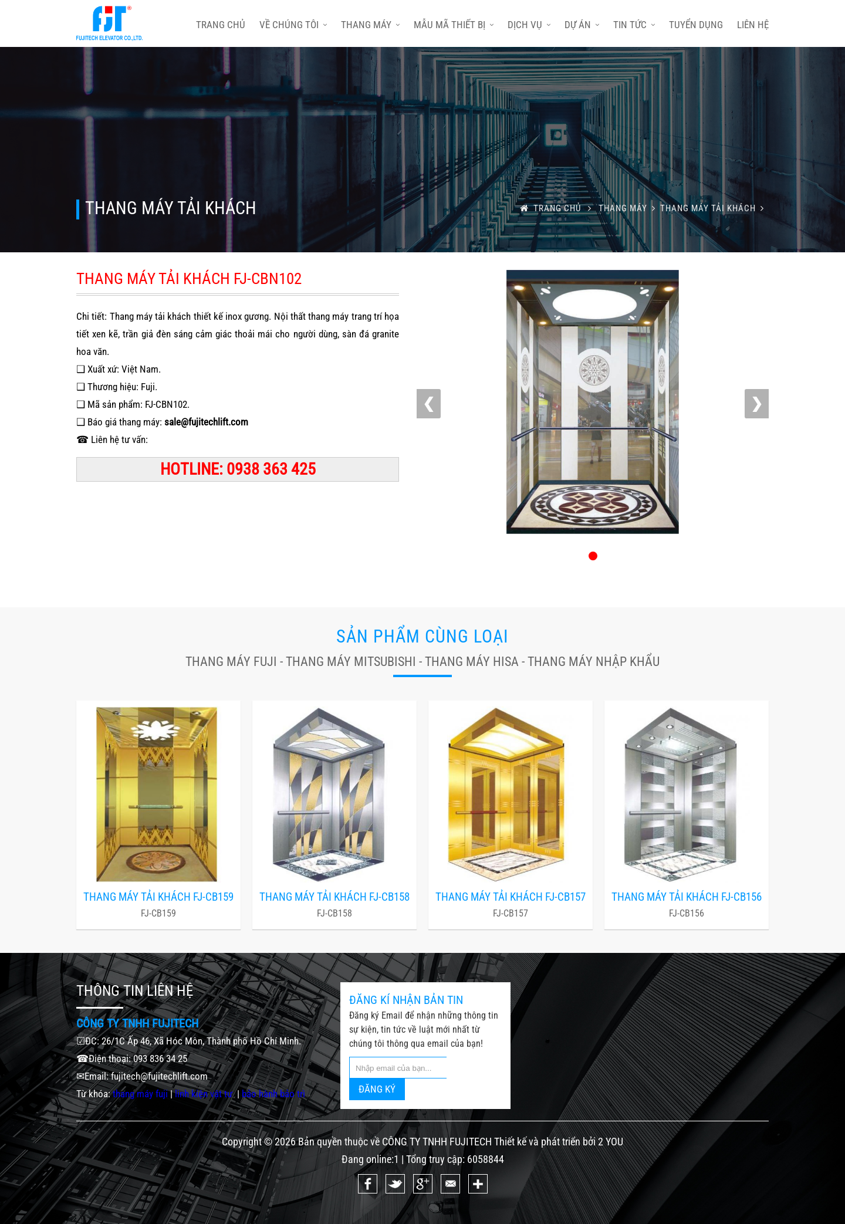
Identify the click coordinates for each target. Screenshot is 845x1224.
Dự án (582, 25)
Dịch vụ (529, 25)
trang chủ (220, 25)
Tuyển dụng (696, 25)
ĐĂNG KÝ (377, 1089)
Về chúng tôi (293, 25)
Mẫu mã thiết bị (454, 25)
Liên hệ (753, 25)
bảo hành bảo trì (273, 1094)
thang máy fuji (140, 1094)
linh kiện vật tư (205, 1094)
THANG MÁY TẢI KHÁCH (714, 208)
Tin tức (634, 25)
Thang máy (370, 25)
